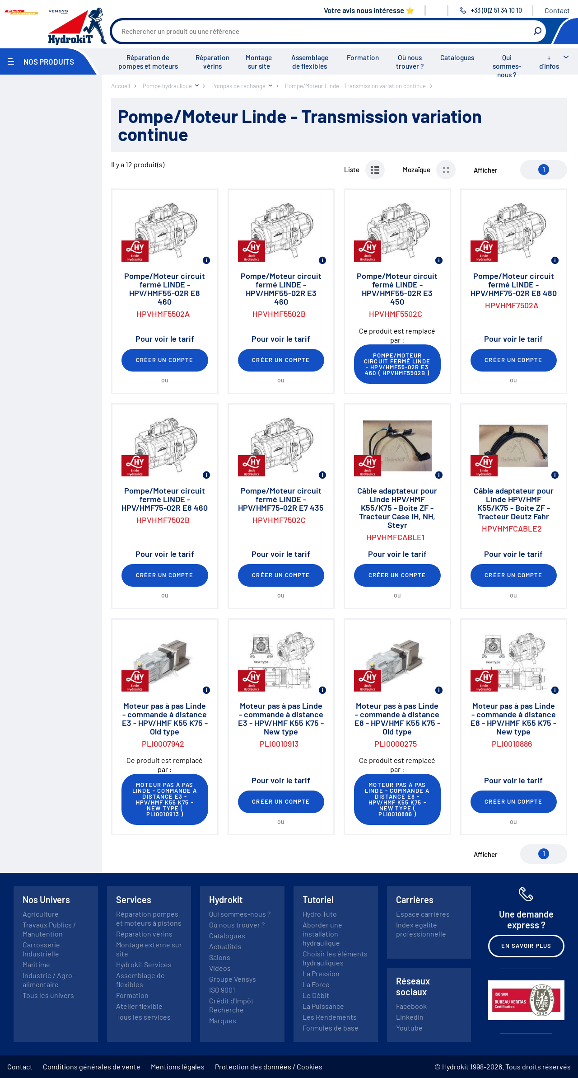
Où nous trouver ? (410, 61)
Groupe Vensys (232, 978)
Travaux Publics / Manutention (49, 929)
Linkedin (410, 1016)
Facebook (411, 1006)
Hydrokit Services (144, 964)
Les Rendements (330, 1016)
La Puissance (323, 1006)
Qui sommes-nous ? (507, 66)
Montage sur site (259, 61)
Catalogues (457, 57)
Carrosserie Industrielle (41, 949)
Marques (222, 1020)
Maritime (36, 964)
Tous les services (143, 1016)
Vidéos (220, 968)
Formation (363, 57)
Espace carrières (423, 913)
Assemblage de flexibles (309, 61)
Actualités (225, 946)
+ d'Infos (549, 61)
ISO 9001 (222, 989)
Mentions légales (178, 1066)
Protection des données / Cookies (268, 1066)
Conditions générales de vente (91, 1066)
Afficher (486, 170)
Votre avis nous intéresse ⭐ (369, 10)
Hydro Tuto (320, 913)
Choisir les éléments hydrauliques (335, 958)
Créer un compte (165, 359)
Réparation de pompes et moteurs (148, 61)
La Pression (321, 973)
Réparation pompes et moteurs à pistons (149, 918)
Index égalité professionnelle (421, 929)
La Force (316, 984)
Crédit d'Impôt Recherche (231, 1005)
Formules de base (331, 1027)
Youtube (409, 1027)
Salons (219, 957)
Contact (557, 10)
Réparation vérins (212, 61)
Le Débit (316, 995)
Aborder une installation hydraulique (322, 933)
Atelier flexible (139, 1006)
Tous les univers (48, 995)
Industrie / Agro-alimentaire (49, 980)
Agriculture (41, 913)
